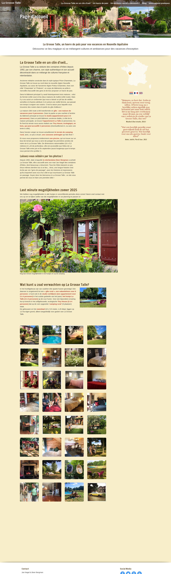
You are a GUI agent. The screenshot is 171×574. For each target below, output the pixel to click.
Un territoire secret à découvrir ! (125, 3)
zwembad (41, 309)
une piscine (54, 138)
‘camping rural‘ (55, 304)
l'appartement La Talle (51, 121)
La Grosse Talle (11, 2)
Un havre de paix (100, 3)
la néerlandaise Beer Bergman (55, 160)
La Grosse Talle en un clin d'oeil (75, 3)
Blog (144, 3)
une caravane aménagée (52, 135)
